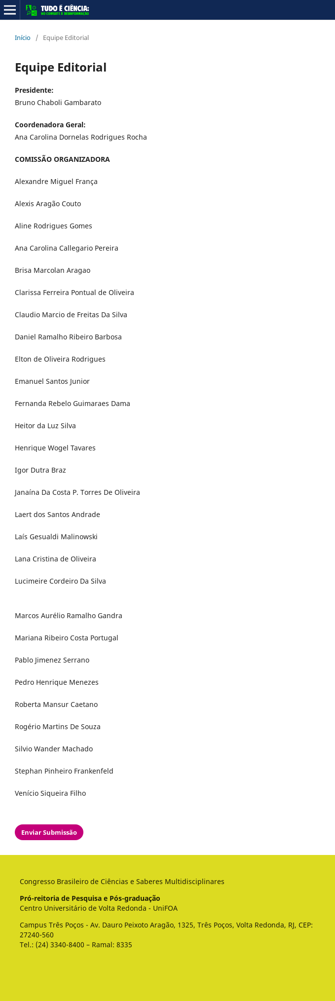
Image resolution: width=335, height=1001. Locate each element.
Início (23, 37)
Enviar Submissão (49, 832)
